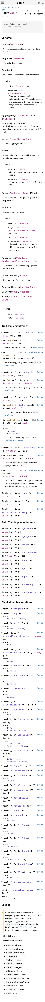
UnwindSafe (29, 592)
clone (10, 340)
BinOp (17, 296)
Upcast (25, 851)
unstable (31, 352)
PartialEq (29, 447)
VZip (20, 872)
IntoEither (20, 785)
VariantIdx (21, 115)
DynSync (26, 536)
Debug (26, 372)
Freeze (26, 544)
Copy (24, 493)
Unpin (25, 576)
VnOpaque (16, 44)
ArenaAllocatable (13, 636)
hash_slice (13, 420)
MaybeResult (21, 797)
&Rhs (14, 476)
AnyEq (17, 623)
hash (9, 405)
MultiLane (14, 877)
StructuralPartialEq (14, 512)
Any (16, 613)
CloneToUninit (22, 688)
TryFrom (22, 825)
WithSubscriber (23, 881)
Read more (38, 347)
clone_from (9, 355)
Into (20, 775)
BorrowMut (19, 675)
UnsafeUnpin (29, 584)
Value (20, 3)
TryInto (22, 838)
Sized (15, 433)
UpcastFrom (14, 860)
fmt (8, 380)
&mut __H (16, 408)
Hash (25, 397)
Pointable (19, 805)
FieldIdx (15, 139)
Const (19, 86)
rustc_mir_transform (10, 7)
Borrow (17, 665)
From (16, 766)
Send (24, 560)
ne (4, 473)
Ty (9, 233)
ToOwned (18, 815)
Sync (24, 568)
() (34, 261)
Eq (23, 501)
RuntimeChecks (28, 287)
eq (8, 455)
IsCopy (37, 636)
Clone (26, 332)
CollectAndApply (13, 704)
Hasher (22, 405)
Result (28, 383)
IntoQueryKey (21, 789)
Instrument (20, 770)
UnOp (15, 291)
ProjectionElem (17, 230)
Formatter (8, 383)
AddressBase (21, 223)
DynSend (26, 528)
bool (30, 458)
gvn (3, 9)
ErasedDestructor (22, 889)
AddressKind (21, 237)
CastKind (19, 314)
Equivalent (24, 719)
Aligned (18, 608)
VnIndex (7, 118)
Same (16, 810)
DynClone (19, 709)
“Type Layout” (26, 927)
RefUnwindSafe (31, 552)
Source (5, 16)
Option (11, 93)
